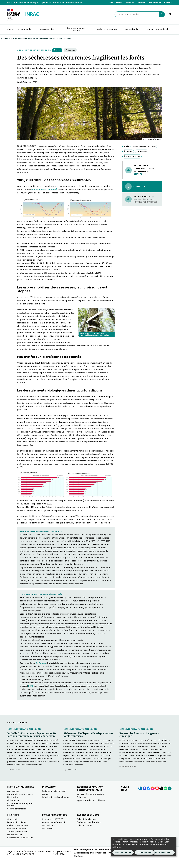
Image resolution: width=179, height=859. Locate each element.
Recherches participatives (89, 822)
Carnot (45, 794)
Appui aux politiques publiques (91, 800)
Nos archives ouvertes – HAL (20, 837)
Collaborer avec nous (107, 29)
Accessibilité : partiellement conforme (93, 853)
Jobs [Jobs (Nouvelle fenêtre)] (111, 2)
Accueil (4, 38)
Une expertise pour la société (90, 794)
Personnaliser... (163, 852)
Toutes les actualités (20, 38)
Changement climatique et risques (34, 50)
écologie (128, 151)
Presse (119, 2)
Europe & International (157, 29)
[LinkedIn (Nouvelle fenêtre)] (140, 788)
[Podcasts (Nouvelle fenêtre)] (170, 788)
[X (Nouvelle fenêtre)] (161, 788)
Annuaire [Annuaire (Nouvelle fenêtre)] (130, 2)
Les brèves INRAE (14, 834)
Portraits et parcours (16, 828)
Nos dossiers (47, 828)
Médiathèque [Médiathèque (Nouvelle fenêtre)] (154, 2)
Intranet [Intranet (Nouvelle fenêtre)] (141, 2)
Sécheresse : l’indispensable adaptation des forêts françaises (88, 734)
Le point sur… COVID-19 (52, 819)
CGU (96, 849)
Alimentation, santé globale (20, 794)
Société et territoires (16, 808)
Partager (70, 50)
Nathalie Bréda (144, 196)
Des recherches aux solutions (76, 29)
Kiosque (168, 2)
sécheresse (141, 151)
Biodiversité (12, 797)
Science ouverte (84, 825)
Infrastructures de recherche (55, 797)
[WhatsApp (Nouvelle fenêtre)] (165, 788)
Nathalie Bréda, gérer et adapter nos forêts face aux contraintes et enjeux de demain (31, 734)
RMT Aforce (41, 663)
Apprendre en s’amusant (53, 822)
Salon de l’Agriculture (86, 819)
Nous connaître (47, 29)
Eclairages (81, 797)
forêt (126, 146)
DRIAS (30, 686)
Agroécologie (13, 791)
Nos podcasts (48, 825)
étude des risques (132, 156)
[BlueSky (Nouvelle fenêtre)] (148, 788)
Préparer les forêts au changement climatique (139, 734)
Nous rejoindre (131, 29)
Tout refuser (145, 852)
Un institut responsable (17, 825)
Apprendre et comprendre (19, 29)
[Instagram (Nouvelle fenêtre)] (153, 788)
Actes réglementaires (17, 831)
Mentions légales (82, 849)
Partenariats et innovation (54, 791)
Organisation (13, 819)
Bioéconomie (13, 800)
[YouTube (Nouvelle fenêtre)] (157, 788)
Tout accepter (123, 852)
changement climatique (144, 146)
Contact (78, 856)
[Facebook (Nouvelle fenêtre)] (144, 788)
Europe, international (16, 822)
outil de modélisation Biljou (44, 189)
